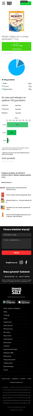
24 (15, 390)
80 (29, 398)
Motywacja (7, 356)
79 (28, 398)
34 (5, 392)
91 (21, 400)
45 (24, 392)
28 (22, 390)
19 (7, 390)
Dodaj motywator (9, 360)
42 (19, 392)
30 (26, 390)
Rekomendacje (9, 366)
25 (17, 390)
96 (29, 400)
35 (7, 392)
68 (8, 398)
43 (21, 392)
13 (24, 387)
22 (12, 390)
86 (12, 400)
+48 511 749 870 (24, 277)
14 (26, 387)
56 (15, 395)
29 (24, 390)
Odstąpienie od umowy (16, 410)
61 (24, 395)
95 (28, 400)
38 (12, 392)
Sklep (5, 312)
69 (10, 398)
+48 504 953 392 (9, 277)
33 (3, 392)
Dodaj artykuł (6, 378)
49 (3, 395)
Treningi (6, 315)
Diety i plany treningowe (12, 308)
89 (17, 400)
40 (15, 392)
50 (5, 395)
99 (7, 403)
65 (3, 398)
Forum (6, 370)
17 (3, 390)
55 (14, 395)
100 (9, 403)
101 (12, 403)
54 (12, 395)
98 (5, 403)
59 (21, 395)
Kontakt (22, 378)
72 (15, 398)
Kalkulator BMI (8, 353)
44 (22, 392)
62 (26, 395)
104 (19, 403)
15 (28, 387)
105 (22, 403)
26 (19, 390)
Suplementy (8, 322)
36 (8, 392)
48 (29, 392)
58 (19, 395)
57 (17, 395)
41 (17, 392)
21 (10, 390)
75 (21, 398)
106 (24, 403)
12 (23, 387)
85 (10, 400)
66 (5, 398)
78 (26, 398)
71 (14, 398)
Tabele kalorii (8, 363)
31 (28, 390)
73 (17, 398)
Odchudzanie (8, 339)
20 (8, 390)
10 (19, 387)
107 (26, 403)
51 (7, 395)
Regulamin (15, 378)
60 (22, 395)
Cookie (29, 378)
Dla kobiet (7, 332)
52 (8, 395)
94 (26, 400)
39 (14, 392)
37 (10, 392)
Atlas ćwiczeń (8, 325)
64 (29, 395)
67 (7, 398)
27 (21, 390)
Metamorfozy (8, 329)
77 (24, 398)
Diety (5, 319)
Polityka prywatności (16, 382)
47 (28, 392)
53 (10, 395)
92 (22, 400)
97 (3, 403)
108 (29, 403)
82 (5, 400)
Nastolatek (7, 342)
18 (5, 390)
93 (24, 400)
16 (30, 387)
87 (14, 400)
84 (8, 400)
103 (17, 403)
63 (28, 395)
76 (22, 398)
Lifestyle (6, 346)
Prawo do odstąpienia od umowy (16, 407)
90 (19, 400)
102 (14, 403)
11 (21, 387)
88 (15, 400)
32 (29, 390)
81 (3, 400)
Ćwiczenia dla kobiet (10, 349)
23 (14, 390)
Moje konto (7, 336)
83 (7, 400)
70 (12, 398)
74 (19, 398)
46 (26, 392)
